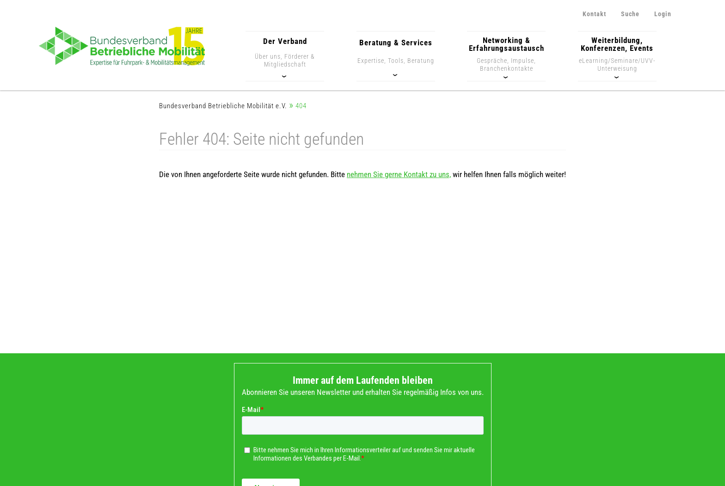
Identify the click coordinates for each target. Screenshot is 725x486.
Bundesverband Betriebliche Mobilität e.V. (223, 106)
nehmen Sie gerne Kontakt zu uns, (399, 174)
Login (662, 14)
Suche (630, 14)
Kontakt (594, 14)
